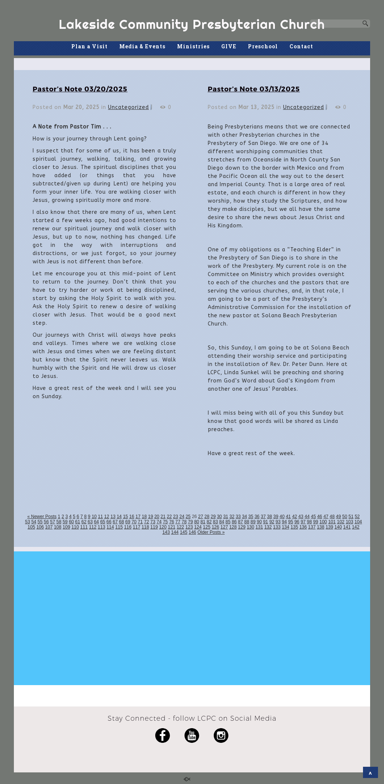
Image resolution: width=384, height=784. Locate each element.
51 (350, 516)
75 (165, 521)
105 (31, 527)
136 (303, 527)
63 (90, 521)
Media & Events (142, 46)
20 (156, 516)
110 (75, 527)
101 (332, 521)
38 (269, 516)
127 (224, 527)
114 (110, 527)
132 (268, 527)
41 (288, 516)
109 (66, 527)
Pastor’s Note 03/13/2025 (254, 89)
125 (206, 527)
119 (154, 527)
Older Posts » (211, 532)
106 (40, 527)
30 (219, 516)
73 (152, 521)
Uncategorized (128, 107)
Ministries (193, 46)
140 (338, 527)
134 (285, 527)
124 (198, 527)
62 (83, 521)
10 (94, 516)
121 (172, 527)
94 (284, 521)
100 (323, 521)
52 (357, 516)
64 (96, 521)
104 (358, 521)
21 (162, 516)
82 (209, 521)
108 (58, 527)
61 (77, 521)
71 (140, 521)
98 (309, 521)
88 (246, 521)
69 (127, 521)
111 (84, 527)
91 (265, 521)
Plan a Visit (89, 46)
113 (101, 527)
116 (128, 527)
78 (184, 521)
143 (166, 532)
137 (312, 527)
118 (145, 527)
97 (303, 521)
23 (175, 516)
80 (196, 521)
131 (259, 527)
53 (27, 521)
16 (131, 516)
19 (150, 516)
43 (300, 516)
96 (296, 521)
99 (315, 521)
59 (65, 521)
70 (134, 521)
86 (234, 521)
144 (174, 532)
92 (271, 521)
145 (184, 532)
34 (244, 516)
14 (119, 516)
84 (221, 521)
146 (192, 532)
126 (215, 527)
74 (158, 521)
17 (137, 516)
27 (200, 516)
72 (146, 521)
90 (259, 521)
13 (112, 516)
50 (344, 516)
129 (242, 527)
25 (188, 516)
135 (294, 527)
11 (100, 516)
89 (252, 521)
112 (92, 527)
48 (332, 516)
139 (329, 527)
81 (202, 521)
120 (162, 527)
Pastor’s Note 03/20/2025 (80, 89)
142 (355, 527)
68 (121, 521)
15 (125, 516)
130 (250, 527)
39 (275, 516)
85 (227, 521)
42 (294, 516)
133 (276, 527)
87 (240, 521)
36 (257, 516)
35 (250, 516)
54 (33, 521)
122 (180, 527)
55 (40, 521)
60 (71, 521)
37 (263, 516)
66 (108, 521)
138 (320, 527)
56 (46, 521)
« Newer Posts (42, 516)
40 (281, 516)
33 (238, 516)
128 (233, 527)
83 (215, 521)
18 (144, 516)
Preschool (263, 46)
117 (136, 527)
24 (181, 516)
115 (119, 527)
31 (225, 516)
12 (106, 516)
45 (313, 516)
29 (213, 516)
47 (325, 516)
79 (190, 521)
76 (171, 521)
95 (290, 521)
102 (341, 521)
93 (278, 521)
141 (347, 527)
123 (189, 527)
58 (58, 521)
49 (338, 516)
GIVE (228, 46)
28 (206, 516)
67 (115, 521)
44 (306, 516)
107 (48, 527)
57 (52, 521)
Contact (301, 46)
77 (178, 521)
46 (319, 516)
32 (232, 516)
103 (349, 521)
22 (169, 516)
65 (102, 521)
